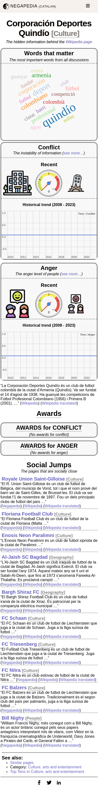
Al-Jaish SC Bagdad (25, 557)
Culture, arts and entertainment (55, 767)
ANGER (67, 445)
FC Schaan (14, 618)
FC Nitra (11, 670)
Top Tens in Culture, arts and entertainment (47, 772)
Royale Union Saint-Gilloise (33, 479)
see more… (74, 153)
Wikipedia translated (59, 403)
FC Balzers (14, 687)
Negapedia (11, 506)
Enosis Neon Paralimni (28, 535)
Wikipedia (29, 403)
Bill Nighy (13, 718)
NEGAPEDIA (29, 6)
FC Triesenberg (19, 644)
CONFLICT (67, 427)
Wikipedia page (79, 42)
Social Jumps (49, 465)
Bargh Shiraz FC (20, 592)
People (33, 718)
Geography (61, 557)
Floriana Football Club (27, 514)
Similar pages (22, 763)
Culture (65, 33)
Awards (49, 413)
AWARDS (29, 427)
